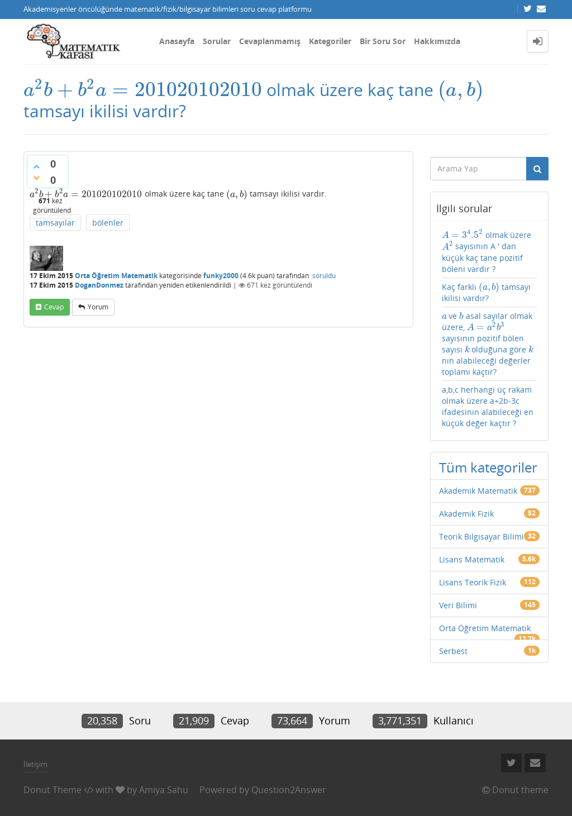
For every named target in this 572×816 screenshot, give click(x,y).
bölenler (107, 222)
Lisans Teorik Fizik (472, 582)
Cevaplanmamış (270, 41)
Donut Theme (52, 790)
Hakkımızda (437, 41)
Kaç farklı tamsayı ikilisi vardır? (486, 292)
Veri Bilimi (458, 605)
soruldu (324, 275)
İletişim (35, 764)
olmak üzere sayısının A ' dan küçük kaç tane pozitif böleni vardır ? (486, 251)
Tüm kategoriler (488, 467)
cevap (54, 307)
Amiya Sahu (163, 790)
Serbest (453, 651)
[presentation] (142, 89)
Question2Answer (288, 790)
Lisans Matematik (471, 559)
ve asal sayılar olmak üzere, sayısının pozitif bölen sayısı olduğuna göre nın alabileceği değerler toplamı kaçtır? (488, 344)
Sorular (217, 41)
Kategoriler (330, 41)
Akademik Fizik (466, 513)
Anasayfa (176, 41)
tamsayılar (55, 222)
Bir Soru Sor (383, 41)
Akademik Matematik (478, 490)
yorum (98, 307)
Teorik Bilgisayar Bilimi (481, 536)
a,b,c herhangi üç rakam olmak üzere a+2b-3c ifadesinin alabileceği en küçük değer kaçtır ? (487, 406)
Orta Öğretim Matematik (116, 275)
